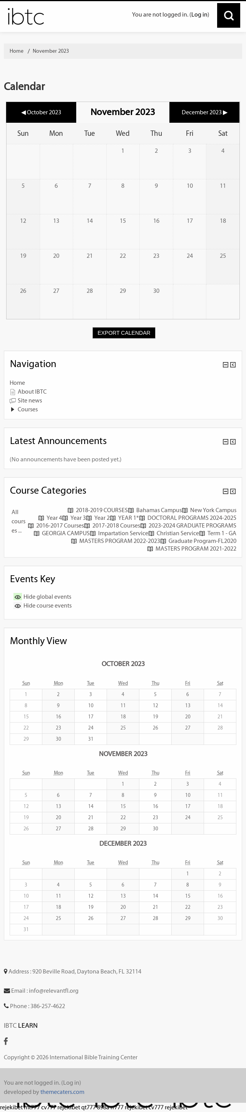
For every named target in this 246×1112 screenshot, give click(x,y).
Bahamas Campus (155, 510)
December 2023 (123, 843)
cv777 (48, 1107)
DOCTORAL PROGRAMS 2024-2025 (187, 517)
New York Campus (209, 510)
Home (17, 382)
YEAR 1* (124, 517)
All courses (18, 521)
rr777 (117, 1107)
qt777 (88, 1107)
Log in (199, 14)
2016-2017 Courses (56, 525)
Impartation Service (119, 533)
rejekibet (11, 1107)
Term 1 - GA (217, 533)
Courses (28, 409)
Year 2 (98, 517)
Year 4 (50, 517)
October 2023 (123, 664)
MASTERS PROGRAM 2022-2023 (115, 540)
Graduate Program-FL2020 (198, 540)
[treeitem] (123, 383)
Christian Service (173, 533)
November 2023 (51, 51)
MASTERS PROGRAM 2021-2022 (191, 548)
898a (103, 1107)
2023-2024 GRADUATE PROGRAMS (188, 525)
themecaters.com (62, 1091)
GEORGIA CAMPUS (61, 533)
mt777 (32, 1107)
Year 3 (74, 517)
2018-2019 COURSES (97, 510)
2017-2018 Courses (112, 525)
